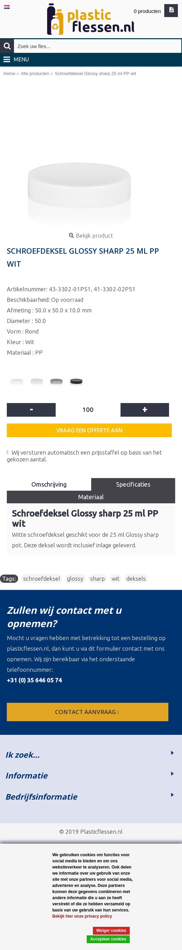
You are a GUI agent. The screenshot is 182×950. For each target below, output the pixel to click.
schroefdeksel (41, 578)
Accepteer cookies (108, 939)
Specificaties (133, 484)
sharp (97, 578)
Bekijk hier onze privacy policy (82, 916)
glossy (75, 578)
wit (116, 578)
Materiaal (91, 496)
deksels (136, 578)
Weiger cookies (111, 930)
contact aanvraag (87, 712)
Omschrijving (49, 484)
